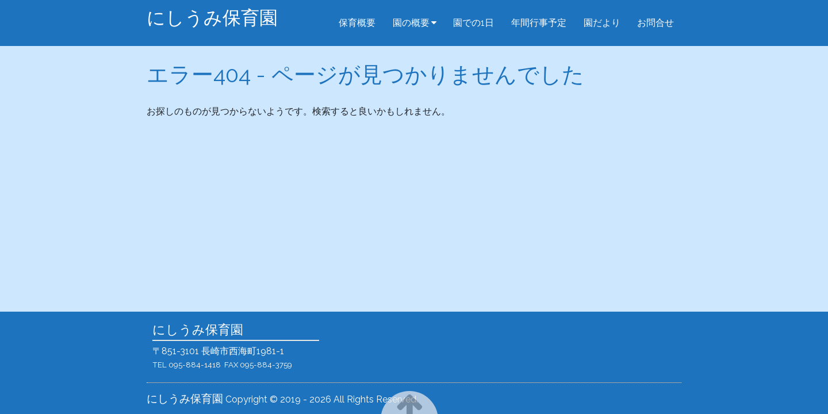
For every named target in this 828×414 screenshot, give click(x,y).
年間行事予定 (538, 22)
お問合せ (655, 22)
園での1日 (473, 22)
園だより (602, 22)
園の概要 (411, 22)
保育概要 (357, 22)
